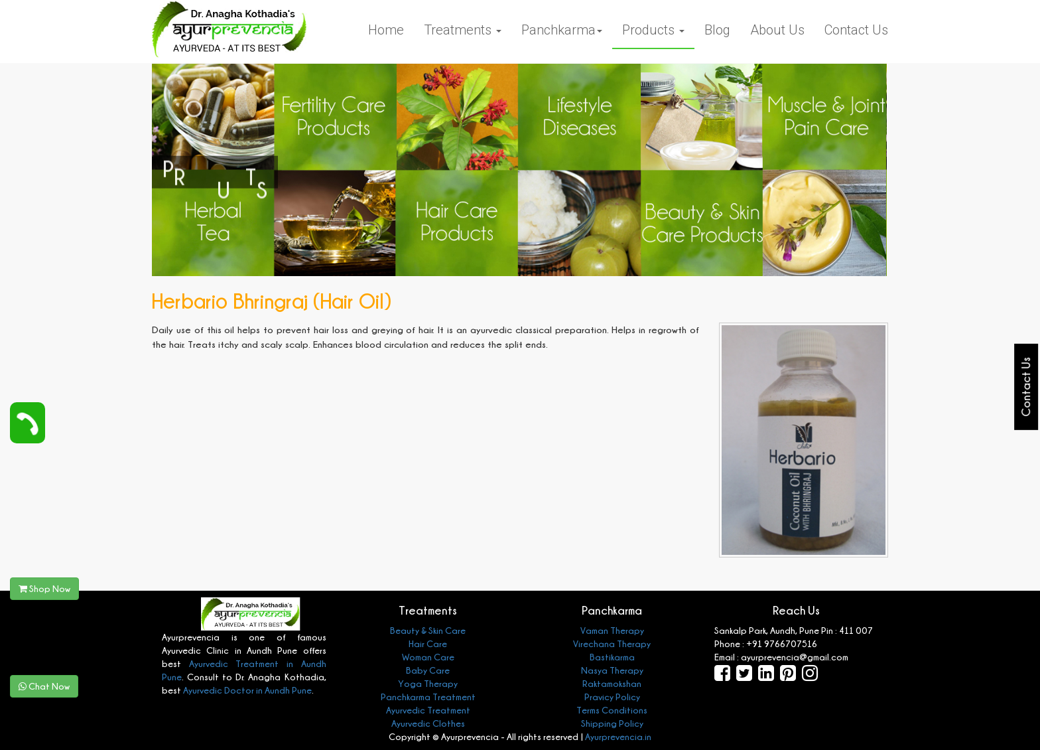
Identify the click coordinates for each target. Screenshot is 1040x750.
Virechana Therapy (612, 643)
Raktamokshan (611, 683)
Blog (717, 30)
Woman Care (428, 657)
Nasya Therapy (612, 670)
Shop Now (44, 588)
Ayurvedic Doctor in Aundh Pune (246, 690)
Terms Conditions (611, 710)
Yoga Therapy (428, 683)
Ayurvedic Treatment (428, 710)
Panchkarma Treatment (428, 697)
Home (386, 30)
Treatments (462, 30)
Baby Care (428, 670)
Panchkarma (561, 30)
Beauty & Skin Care (428, 630)
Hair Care (428, 643)
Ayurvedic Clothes (428, 723)
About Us (777, 30)
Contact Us (856, 30)
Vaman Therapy (612, 630)
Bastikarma (612, 657)
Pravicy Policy (612, 697)
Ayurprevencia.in (618, 736)
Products (653, 30)
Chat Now (44, 686)
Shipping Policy (612, 723)
